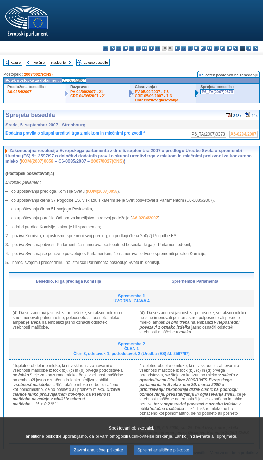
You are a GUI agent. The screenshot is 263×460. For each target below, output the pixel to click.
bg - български (105, 48)
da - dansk (125, 48)
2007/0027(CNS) (38, 74)
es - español (112, 48)
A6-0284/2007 (19, 92)
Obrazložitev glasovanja (156, 100)
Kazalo (16, 62)
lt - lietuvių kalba (190, 48)
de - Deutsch (131, 48)
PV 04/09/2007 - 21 (86, 92)
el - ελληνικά (144, 48)
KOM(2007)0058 (37, 161)
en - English (151, 48)
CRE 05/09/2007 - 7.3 (153, 96)
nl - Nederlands (209, 48)
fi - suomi (248, 48)
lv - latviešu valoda (183, 48)
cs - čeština (118, 48)
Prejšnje (39, 62)
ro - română (229, 48)
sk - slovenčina (235, 48)
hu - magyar (196, 48)
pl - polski (216, 48)
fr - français (157, 48)
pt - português (222, 48)
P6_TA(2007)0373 (217, 92)
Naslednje (58, 62)
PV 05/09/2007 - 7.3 (152, 92)
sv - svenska (255, 48)
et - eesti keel (138, 48)
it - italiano (177, 48)
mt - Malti (203, 48)
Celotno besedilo (95, 62)
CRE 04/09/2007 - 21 (88, 96)
